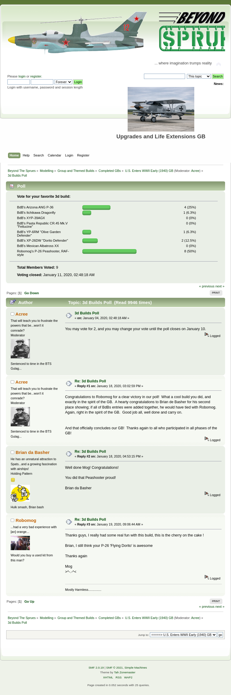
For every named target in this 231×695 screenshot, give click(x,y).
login (21, 76)
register (35, 76)
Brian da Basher (33, 452)
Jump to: (143, 635)
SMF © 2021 (114, 667)
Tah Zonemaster (124, 672)
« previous (206, 286)
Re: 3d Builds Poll (90, 381)
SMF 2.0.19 (96, 667)
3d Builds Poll (87, 313)
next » (219, 286)
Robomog (26, 520)
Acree (195, 170)
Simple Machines (135, 667)
